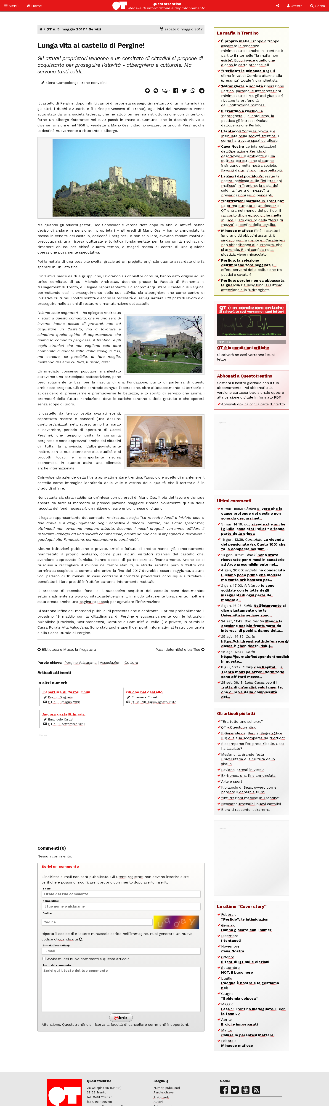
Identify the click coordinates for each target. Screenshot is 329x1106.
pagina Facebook (94, 602)
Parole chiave (164, 1092)
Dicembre (231, 938)
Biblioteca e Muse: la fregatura (66, 649)
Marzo (247, 1032)
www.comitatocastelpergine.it (101, 596)
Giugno (239, 996)
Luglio (250, 983)
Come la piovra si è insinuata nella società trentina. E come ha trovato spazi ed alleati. (250, 136)
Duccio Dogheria (60, 697)
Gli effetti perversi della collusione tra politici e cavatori (251, 267)
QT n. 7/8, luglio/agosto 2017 (154, 702)
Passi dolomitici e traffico (180, 649)
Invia (120, 1017)
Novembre (232, 948)
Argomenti (161, 1097)
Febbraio (245, 916)
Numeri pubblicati (167, 1088)
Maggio (253, 1009)
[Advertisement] (121, 787)
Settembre (237, 970)
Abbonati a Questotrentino (244, 376)
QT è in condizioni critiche (243, 347)
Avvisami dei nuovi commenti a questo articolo (86, 959)
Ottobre (245, 959)
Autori (158, 1101)
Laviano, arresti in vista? (242, 770)
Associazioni (110, 662)
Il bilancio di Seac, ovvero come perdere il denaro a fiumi (248, 789)
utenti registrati (129, 877)
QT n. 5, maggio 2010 (64, 702)
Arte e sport (231, 781)
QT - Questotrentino (238, 727)
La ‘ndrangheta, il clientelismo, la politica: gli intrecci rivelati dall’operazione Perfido (247, 118)
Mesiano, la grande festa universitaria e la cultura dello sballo (248, 759)
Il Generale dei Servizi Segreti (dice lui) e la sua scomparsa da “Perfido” (253, 735)
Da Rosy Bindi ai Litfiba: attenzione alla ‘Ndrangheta (252, 285)
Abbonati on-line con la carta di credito (253, 404)
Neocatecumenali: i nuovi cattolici (251, 804)
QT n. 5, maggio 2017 (65, 29)
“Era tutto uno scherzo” (242, 721)
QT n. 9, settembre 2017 (66, 724)
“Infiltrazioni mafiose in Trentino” (250, 798)
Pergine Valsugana (80, 662)
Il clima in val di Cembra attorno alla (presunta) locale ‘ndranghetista (251, 76)
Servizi (95, 29)
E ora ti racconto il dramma (245, 809)
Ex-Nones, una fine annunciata (248, 775)
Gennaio (246, 927)
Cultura (131, 662)
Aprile (239, 1021)
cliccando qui (68, 939)
